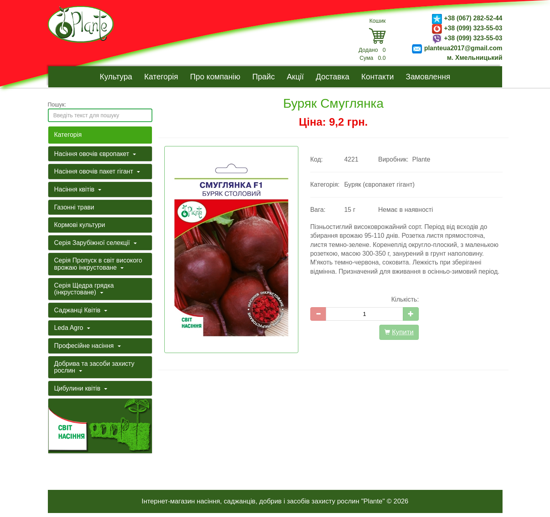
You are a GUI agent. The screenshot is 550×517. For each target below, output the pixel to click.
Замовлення (428, 76)
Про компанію (215, 76)
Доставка (332, 76)
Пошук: (57, 104)
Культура (116, 76)
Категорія (161, 76)
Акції (295, 76)
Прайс (263, 76)
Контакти (377, 76)
